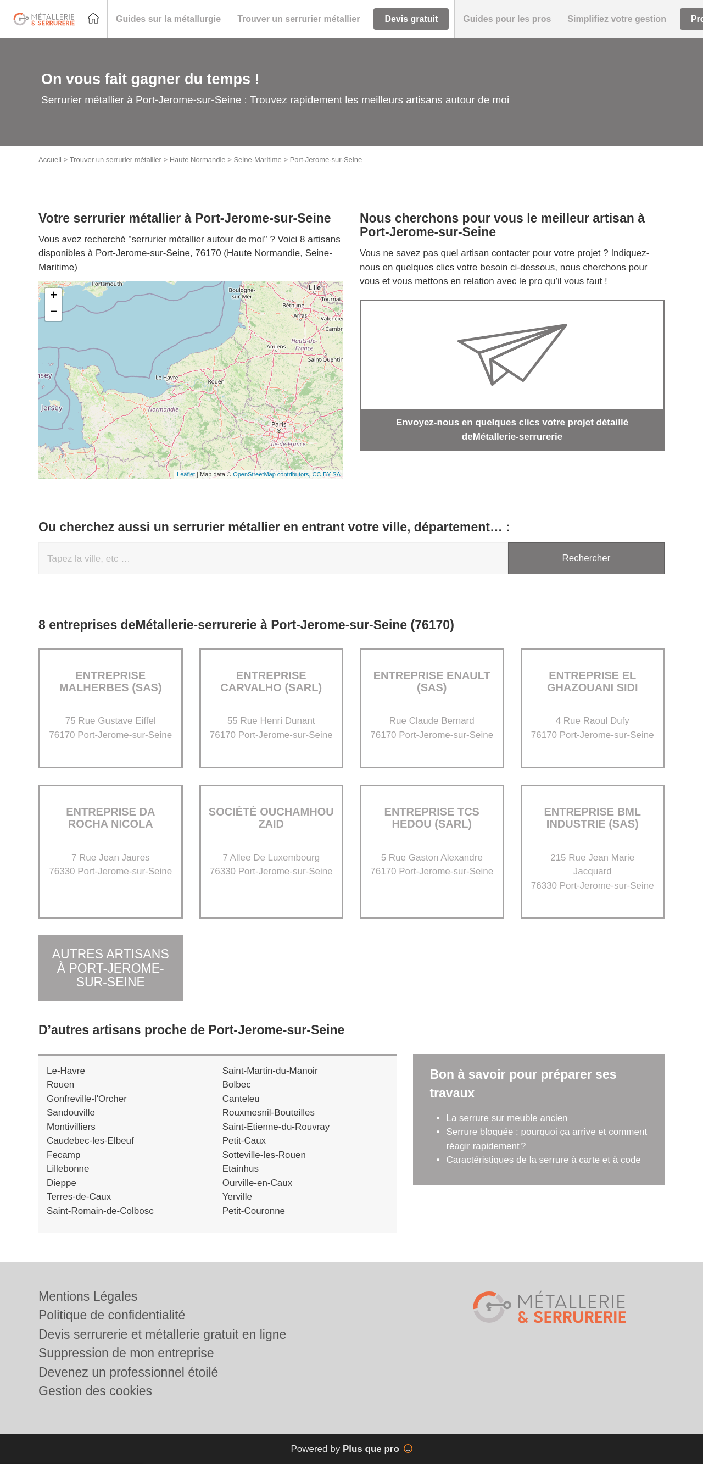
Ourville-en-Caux (257, 1183)
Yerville (237, 1196)
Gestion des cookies (95, 1391)
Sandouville (71, 1112)
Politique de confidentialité (111, 1315)
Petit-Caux (244, 1140)
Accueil (50, 160)
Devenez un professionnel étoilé (128, 1372)
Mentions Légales (87, 1296)
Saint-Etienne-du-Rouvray (276, 1127)
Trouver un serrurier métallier (115, 160)
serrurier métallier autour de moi (198, 239)
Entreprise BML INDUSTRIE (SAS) (592, 818)
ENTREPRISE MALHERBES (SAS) (110, 681)
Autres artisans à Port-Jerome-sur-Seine (110, 968)
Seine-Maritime (257, 160)
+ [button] (53, 296)
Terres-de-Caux (79, 1196)
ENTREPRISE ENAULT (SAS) (431, 681)
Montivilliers (71, 1127)
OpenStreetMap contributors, (272, 474)
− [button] (53, 312)
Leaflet (186, 474)
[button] (168, 19)
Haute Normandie (198, 160)
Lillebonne (68, 1168)
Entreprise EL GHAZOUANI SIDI (592, 681)
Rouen (60, 1084)
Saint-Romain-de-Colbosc (100, 1211)
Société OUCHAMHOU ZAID (271, 818)
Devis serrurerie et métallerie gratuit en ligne (162, 1334)
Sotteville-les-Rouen (264, 1155)
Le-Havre (66, 1071)
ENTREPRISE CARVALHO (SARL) (271, 681)
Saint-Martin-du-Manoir (270, 1071)
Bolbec (236, 1084)
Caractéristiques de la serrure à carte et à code (543, 1160)
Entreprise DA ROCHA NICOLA (110, 818)
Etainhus (240, 1168)
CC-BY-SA (326, 474)
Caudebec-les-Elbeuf (90, 1140)
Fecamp (63, 1155)
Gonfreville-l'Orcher (87, 1099)
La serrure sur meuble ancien (506, 1118)
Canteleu (241, 1099)
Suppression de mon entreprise (126, 1353)
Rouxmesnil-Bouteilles (268, 1112)
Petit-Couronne (253, 1211)
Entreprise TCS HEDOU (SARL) (431, 818)
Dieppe (61, 1183)
